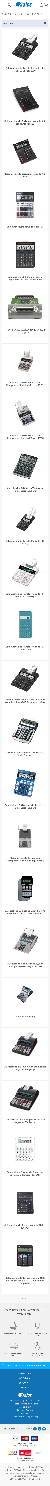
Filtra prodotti (8, 23)
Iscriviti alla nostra (25, 1365)
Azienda (25, 1378)
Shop (25, 1387)
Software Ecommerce (19, 1479)
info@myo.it (25, 1413)
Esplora (25, 1383)
